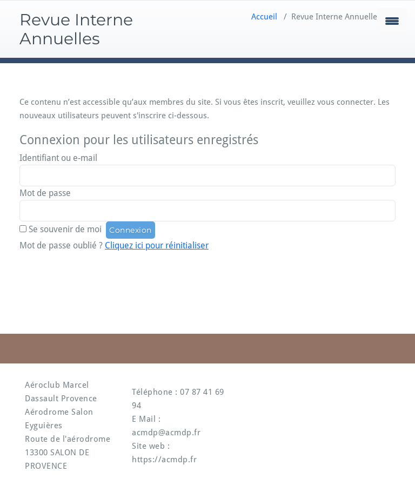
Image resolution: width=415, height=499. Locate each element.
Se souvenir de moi (65, 229)
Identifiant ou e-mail (58, 158)
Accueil (264, 17)
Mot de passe (45, 193)
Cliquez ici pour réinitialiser (157, 245)
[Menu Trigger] (392, 20)
